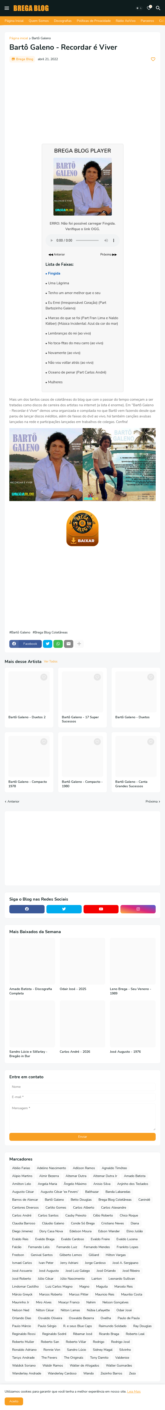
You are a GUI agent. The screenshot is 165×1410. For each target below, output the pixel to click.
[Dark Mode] (139, 8)
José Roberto (21, 1278)
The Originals (73, 1357)
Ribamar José (82, 1334)
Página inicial (18, 38)
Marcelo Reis (123, 1286)
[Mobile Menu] (7, 8)
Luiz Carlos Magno (59, 1286)
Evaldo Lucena (126, 1239)
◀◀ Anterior (56, 254)
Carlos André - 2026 (75, 1052)
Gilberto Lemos (71, 1255)
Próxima (152, 801)
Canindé (144, 1199)
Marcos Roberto (50, 1294)
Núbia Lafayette (98, 1310)
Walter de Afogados (84, 1365)
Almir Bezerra (49, 1176)
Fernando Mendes (97, 1247)
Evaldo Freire (100, 1239)
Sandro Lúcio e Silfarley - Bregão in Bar (28, 1054)
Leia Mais (134, 1391)
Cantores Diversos (25, 1207)
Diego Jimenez (22, 1231)
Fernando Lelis (39, 1247)
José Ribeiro (131, 1271)
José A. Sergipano (125, 1263)
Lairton (96, 1278)
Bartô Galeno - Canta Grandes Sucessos (131, 784)
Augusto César (23, 1192)
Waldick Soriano (24, 1365)
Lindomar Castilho (25, 1286)
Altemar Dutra (76, 1176)
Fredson (18, 1255)
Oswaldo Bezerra (81, 1318)
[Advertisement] (82, 100)
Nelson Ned (20, 1310)
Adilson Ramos (84, 1168)
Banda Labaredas (117, 1192)
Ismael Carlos (22, 1263)
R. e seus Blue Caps (77, 1326)
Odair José (124, 1310)
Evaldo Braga (44, 1239)
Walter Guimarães (119, 1365)
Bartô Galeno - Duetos (132, 717)
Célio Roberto (103, 1215)
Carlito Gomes (56, 1207)
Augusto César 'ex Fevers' (59, 1192)
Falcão (16, 1247)
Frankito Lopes (127, 1247)
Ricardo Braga (109, 1334)
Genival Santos (42, 1255)
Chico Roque (129, 1215)
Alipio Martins (22, 1176)
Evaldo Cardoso (72, 1239)
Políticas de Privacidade (94, 21)
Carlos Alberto (83, 1207)
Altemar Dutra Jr (105, 1176)
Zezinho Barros (111, 1373)
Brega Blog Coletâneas (51, 632)
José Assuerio (22, 1271)
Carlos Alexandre (113, 1207)
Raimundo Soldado (112, 1326)
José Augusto (49, 1271)
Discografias (63, 21)
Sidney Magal (102, 1350)
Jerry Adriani (69, 1263)
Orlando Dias (21, 1318)
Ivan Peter (46, 1263)
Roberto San (50, 1342)
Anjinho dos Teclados (132, 1184)
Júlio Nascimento (72, 1278)
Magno (84, 1286)
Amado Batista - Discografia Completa (30, 991)
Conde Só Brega (83, 1223)
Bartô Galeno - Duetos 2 (27, 717)
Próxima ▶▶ (108, 254)
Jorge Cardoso (95, 1263)
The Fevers (49, 1357)
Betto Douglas (81, 1199)
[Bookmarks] (148, 8)
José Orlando (106, 1271)
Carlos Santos (48, 1215)
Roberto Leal (135, 1334)
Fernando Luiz (66, 1247)
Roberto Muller (23, 1342)
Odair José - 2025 (73, 989)
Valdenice (122, 1357)
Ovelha (106, 1318)
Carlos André (21, 1215)
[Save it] (153, 59)
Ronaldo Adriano (24, 1350)
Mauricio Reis (104, 1294)
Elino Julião (134, 1231)
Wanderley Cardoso (62, 1373)
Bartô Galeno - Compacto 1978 (27, 784)
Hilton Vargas (116, 1255)
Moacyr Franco (69, 1302)
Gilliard (94, 1255)
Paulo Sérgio (47, 1326)
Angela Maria (47, 1184)
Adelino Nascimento (51, 1168)
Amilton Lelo (21, 1184)
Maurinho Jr (20, 1302)
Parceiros (147, 21)
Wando (88, 1373)
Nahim (91, 1302)
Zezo (132, 1373)
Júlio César (45, 1278)
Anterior (13, 801)
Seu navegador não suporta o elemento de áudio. (83, 240)
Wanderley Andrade (26, 1373)
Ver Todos (50, 661)
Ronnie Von (51, 1350)
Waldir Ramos (52, 1365)
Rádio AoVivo (126, 21)
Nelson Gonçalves (115, 1302)
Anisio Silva (101, 1184)
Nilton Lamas (70, 1310)
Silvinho (125, 1350)
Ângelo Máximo (75, 1184)
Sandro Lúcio (76, 1350)
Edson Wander (109, 1231)
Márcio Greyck (22, 1294)
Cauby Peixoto (75, 1215)
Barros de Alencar (25, 1199)
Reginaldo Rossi (23, 1334)
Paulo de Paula (129, 1318)
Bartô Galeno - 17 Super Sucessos (80, 719)
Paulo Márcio (21, 1326)
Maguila (102, 1286)
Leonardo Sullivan (122, 1278)
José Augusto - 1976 (125, 1052)
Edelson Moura (80, 1231)
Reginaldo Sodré (54, 1334)
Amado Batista (134, 1176)
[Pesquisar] (159, 8)
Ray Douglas (142, 1326)
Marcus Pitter (78, 1294)
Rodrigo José (120, 1342)
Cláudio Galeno (53, 1223)
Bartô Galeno (41, 38)
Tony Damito (99, 1357)
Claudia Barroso (23, 1223)
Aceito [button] (13, 1401)
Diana (135, 1223)
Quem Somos (39, 21)
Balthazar (92, 1192)
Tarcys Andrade (23, 1357)
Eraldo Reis (20, 1239)
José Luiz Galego (78, 1271)
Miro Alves (44, 1302)
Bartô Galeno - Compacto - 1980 (82, 784)
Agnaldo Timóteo (114, 1168)
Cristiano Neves (112, 1223)
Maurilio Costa (131, 1294)
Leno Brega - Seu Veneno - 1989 (130, 991)
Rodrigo (98, 1342)
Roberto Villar (76, 1342)
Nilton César (45, 1310)
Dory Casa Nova (51, 1231)
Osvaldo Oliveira (50, 1318)
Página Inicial (14, 21)
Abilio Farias (21, 1168)
